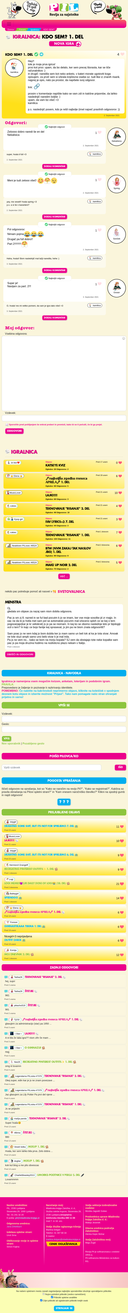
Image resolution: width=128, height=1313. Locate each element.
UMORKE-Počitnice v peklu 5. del (60, 1175)
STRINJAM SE (64, 1308)
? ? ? (64, 802)
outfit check (15, 940)
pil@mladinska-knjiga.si (27, 1218)
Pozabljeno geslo (33, 743)
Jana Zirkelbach (14, 1226)
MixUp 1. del (38, 1147)
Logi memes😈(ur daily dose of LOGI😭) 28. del (37, 883)
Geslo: (5, 724)
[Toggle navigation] (9, 24)
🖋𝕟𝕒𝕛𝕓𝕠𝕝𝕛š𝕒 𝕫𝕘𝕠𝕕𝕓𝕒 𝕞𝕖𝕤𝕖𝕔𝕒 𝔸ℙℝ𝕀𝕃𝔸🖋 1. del (34, 912)
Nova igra (64, 44)
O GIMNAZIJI (35, 1048)
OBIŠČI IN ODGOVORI (20, 654)
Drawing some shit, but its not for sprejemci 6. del (41, 855)
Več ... (64, 576)
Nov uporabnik (11, 743)
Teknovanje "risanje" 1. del (65, 1104)
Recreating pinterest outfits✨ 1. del (31, 869)
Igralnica (22, 37)
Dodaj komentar (54, 166)
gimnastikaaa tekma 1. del (24, 926)
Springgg (13, 898)
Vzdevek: (7, 713)
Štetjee (31, 991)
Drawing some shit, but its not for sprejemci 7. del (41, 826)
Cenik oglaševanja (63, 1244)
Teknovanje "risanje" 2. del (45, 977)
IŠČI (120, 767)
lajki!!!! (11, 840)
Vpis (7, 738)
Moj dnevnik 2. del (19, 954)
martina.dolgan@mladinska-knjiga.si (63, 1239)
